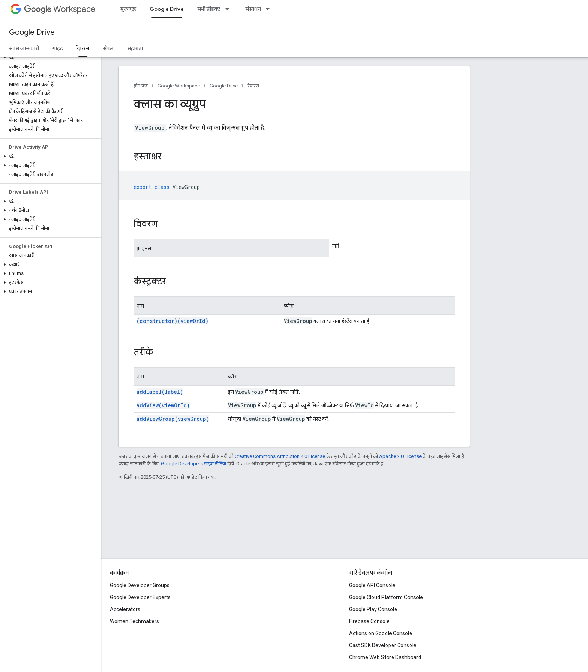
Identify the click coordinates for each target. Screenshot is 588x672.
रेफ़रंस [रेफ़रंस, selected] (82, 48)
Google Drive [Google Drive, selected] (167, 9)
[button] (49, 57)
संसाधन (253, 9)
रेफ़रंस (253, 85)
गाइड (57, 48)
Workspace (60, 9)
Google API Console (372, 585)
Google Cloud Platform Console (386, 597)
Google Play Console (373, 609)
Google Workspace (179, 85)
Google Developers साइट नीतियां (193, 463)
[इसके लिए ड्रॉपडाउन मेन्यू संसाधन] (270, 9)
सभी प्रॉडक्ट (208, 9)
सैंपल (108, 48)
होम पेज (141, 85)
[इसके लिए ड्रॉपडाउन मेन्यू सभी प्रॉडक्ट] (229, 9)
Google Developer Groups (140, 585)
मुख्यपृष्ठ (128, 9)
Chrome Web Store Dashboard (385, 657)
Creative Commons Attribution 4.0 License (280, 456)
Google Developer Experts (140, 597)
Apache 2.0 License (400, 456)
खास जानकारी (24, 48)
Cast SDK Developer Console (382, 645)
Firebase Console (369, 621)
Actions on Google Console (380, 633)
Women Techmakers (134, 621)
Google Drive (32, 32)
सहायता (135, 48)
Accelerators (125, 609)
